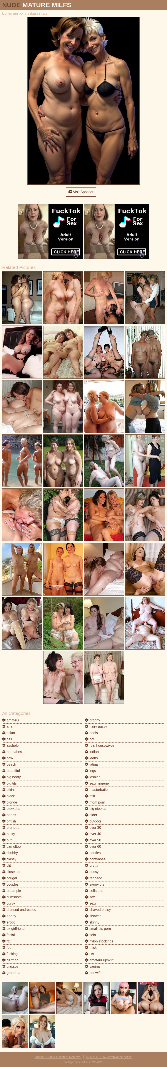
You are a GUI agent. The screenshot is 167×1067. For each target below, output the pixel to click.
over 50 (93, 840)
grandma (11, 973)
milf (90, 796)
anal (7, 726)
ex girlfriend (13, 928)
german (10, 960)
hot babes (12, 752)
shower (93, 916)
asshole (10, 745)
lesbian (92, 777)
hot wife (93, 973)
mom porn (95, 802)
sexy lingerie (97, 783)
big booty (11, 777)
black (8, 796)
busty (8, 834)
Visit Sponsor (80, 192)
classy (9, 859)
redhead (93, 878)
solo (90, 935)
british (9, 821)
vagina (92, 966)
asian (8, 733)
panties (93, 853)
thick (91, 947)
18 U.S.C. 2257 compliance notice (109, 1057)
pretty (91, 865)
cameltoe (11, 846)
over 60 (93, 846)
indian (92, 752)
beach (9, 764)
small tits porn (98, 928)
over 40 (93, 834)
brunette (10, 827)
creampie (11, 891)
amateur (10, 720)
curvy (8, 903)
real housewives (99, 745)
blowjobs (11, 808)
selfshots (94, 891)
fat (6, 941)
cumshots (12, 897)
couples (10, 884)
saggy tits (94, 884)
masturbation (97, 790)
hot (89, 739)
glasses (10, 966)
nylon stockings (99, 941)
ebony (9, 916)
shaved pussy (98, 910)
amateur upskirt (99, 960)
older (91, 815)
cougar (9, 878)
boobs (9, 815)
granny (92, 720)
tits (89, 954)
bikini (8, 790)
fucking (10, 954)
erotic (8, 922)
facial (8, 935)
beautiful (11, 771)
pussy (92, 872)
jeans (91, 758)
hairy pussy (96, 726)
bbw (7, 758)
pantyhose (95, 859)
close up (11, 872)
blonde (9, 802)
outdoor (93, 821)
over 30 (93, 827)
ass (7, 739)
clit (6, 865)
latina (91, 764)
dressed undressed (19, 910)
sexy (91, 903)
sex (90, 897)
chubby (10, 853)
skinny (92, 922)
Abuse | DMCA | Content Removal (58, 1057)
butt (7, 840)
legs (90, 771)
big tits (9, 783)
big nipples (95, 808)
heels (91, 733)
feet (7, 947)
